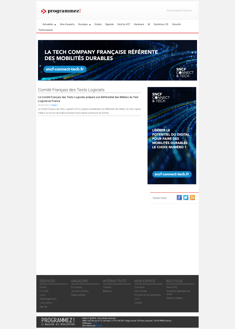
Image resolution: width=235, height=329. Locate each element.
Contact (138, 302)
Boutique (83, 25)
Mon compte (141, 291)
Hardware (139, 24)
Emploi (98, 24)
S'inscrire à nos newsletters (148, 295)
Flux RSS (44, 291)
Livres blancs (46, 302)
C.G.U (137, 299)
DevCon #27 (123, 24)
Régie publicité (78, 295)
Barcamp (107, 291)
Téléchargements (48, 299)
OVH (95, 323)
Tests (54, 105)
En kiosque (76, 287)
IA (149, 24)
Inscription (140, 287)
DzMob (99, 325)
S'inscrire (186, 10)
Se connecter (173, 10)
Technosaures (45, 30)
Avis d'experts (67, 24)
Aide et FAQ (171, 287)
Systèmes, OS (161, 24)
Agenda (109, 24)
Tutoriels (107, 287)
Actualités (48, 25)
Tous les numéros (80, 291)
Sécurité (176, 24)
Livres (42, 295)
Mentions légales (174, 298)
